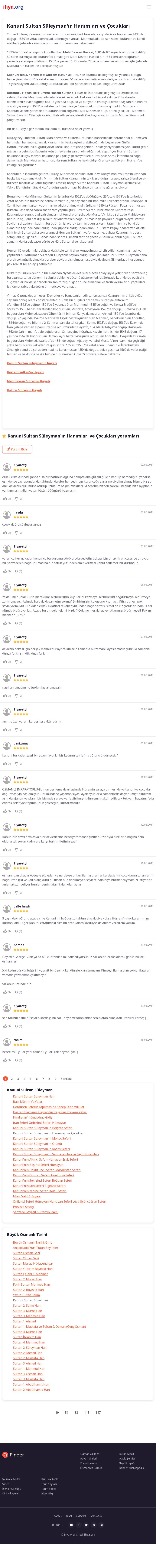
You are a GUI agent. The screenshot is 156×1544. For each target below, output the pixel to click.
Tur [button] (56, 1525)
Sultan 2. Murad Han (27, 1279)
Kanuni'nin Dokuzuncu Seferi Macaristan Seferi (47, 1170)
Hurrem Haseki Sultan (78, 405)
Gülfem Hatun (30, 405)
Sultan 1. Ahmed (24, 1321)
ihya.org (89, 1534)
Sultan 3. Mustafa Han (28, 1379)
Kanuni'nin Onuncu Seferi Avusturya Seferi (43, 1175)
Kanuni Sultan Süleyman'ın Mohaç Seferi (42, 1138)
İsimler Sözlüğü (11, 1488)
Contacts (96, 1515)
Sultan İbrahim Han (27, 1337)
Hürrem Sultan (104, 405)
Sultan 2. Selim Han (27, 1305)
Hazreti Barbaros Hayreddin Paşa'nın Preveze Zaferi (50, 1112)
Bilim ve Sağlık (50, 1479)
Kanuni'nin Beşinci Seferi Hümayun (38, 1165)
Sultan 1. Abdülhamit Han (31, 1384)
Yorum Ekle (17, 449)
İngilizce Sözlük (11, 1479)
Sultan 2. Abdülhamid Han (31, 1390)
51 (66, 1412)
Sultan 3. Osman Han (28, 1374)
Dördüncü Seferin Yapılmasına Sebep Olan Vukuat (48, 1107)
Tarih (13, 405)
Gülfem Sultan (52, 405)
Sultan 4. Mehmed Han (29, 1342)
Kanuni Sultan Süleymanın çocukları (29, 420)
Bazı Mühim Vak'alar (27, 1102)
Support (81, 1515)
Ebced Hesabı (88, 1463)
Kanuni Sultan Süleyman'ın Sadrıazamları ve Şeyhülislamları (56, 1154)
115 (86, 1412)
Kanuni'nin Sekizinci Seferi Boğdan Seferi (42, 1180)
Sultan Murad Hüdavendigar (33, 1263)
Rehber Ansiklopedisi (131, 1468)
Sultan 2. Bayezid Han (28, 1290)
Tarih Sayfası (49, 1484)
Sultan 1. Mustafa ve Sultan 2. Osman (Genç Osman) (49, 1327)
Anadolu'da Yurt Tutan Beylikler (35, 1248)
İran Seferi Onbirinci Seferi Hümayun (39, 1123)
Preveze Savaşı (23, 1207)
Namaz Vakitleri (89, 1454)
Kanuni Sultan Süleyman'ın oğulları (95, 412)
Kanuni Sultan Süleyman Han (33, 1096)
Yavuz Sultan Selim (26, 1295)
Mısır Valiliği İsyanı (27, 1196)
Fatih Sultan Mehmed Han (31, 1284)
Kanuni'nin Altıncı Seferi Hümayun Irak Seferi (45, 1159)
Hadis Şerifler (127, 1458)
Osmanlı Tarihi (132, 420)
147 (98, 1412)
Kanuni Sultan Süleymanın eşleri (72, 420)
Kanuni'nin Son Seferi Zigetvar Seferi (39, 1186)
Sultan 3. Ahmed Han (27, 1363)
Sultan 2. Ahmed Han (27, 1353)
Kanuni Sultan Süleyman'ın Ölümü (37, 1144)
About (58, 1515)
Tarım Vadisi (48, 1488)
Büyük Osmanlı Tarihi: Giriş (32, 1242)
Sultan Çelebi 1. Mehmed (30, 1274)
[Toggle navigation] (149, 7)
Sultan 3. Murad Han (27, 1311)
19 (57, 1412)
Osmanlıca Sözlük (91, 1468)
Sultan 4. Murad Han (27, 1332)
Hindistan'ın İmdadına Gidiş (32, 1117)
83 (76, 1412)
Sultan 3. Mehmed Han (29, 1316)
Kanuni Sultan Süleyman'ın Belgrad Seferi (43, 1128)
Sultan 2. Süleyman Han (30, 1348)
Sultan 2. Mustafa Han (28, 1358)
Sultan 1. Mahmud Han (29, 1369)
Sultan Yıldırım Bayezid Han (33, 1269)
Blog (69, 1515)
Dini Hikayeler (10, 1493)
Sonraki (66, 1079)
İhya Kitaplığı (127, 1463)
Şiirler (5, 1484)
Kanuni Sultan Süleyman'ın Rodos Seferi (41, 1149)
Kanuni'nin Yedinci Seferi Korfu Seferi (40, 1191)
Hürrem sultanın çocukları (24, 412)
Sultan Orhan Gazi (26, 1258)
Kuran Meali (126, 1454)
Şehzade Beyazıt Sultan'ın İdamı (35, 1212)
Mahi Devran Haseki (106, 420)
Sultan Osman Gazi (26, 1253)
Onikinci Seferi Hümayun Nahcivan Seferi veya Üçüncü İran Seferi (59, 1201)
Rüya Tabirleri (88, 1458)
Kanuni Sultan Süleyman (57, 412)
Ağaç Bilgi (47, 1493)
